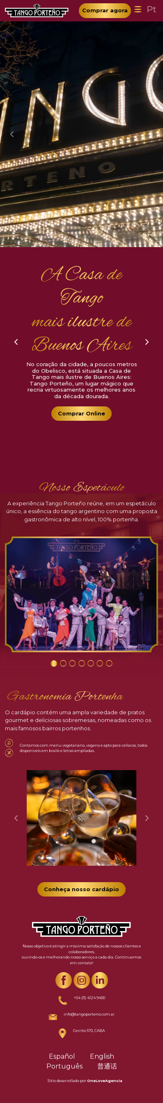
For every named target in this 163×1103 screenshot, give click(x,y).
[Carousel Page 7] (109, 663)
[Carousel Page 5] (90, 663)
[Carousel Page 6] (99, 663)
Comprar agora (105, 10)
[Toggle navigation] (138, 9)
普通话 (107, 1066)
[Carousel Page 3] (72, 663)
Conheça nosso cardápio (81, 889)
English (102, 1056)
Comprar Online (81, 413)
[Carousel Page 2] (63, 663)
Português (64, 1066)
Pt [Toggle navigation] (151, 9)
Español (62, 1056)
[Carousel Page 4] (81, 663)
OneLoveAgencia (104, 1080)
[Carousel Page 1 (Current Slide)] (54, 663)
